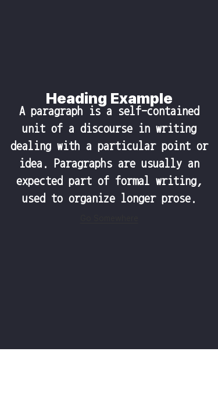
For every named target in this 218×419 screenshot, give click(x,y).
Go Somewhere (109, 218)
